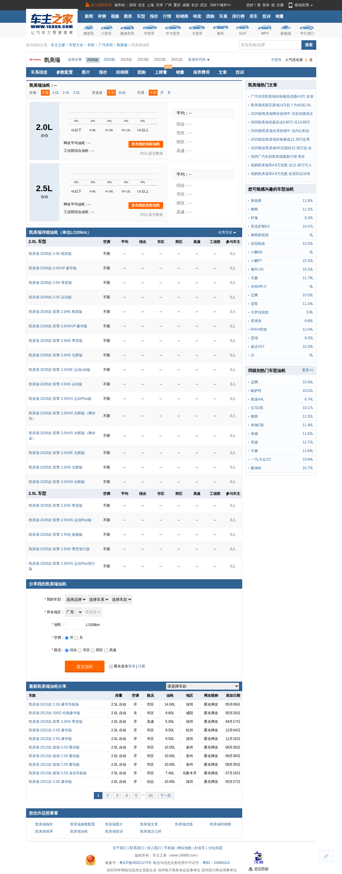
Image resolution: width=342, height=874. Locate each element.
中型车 (149, 33)
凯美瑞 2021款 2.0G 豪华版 (50, 730)
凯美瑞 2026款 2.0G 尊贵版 (50, 283)
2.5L (76, 93)
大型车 (197, 33)
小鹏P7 (256, 261)
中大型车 (173, 33)
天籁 (254, 278)
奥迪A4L (257, 399)
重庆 (177, 5)
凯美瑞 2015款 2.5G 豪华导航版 (54, 704)
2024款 (126, 59)
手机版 (169, 848)
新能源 (285, 33)
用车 (253, 16)
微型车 (89, 33)
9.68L (308, 321)
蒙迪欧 (256, 468)
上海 (150, 5)
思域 (254, 338)
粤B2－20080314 (216, 863)
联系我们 (137, 848)
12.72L (308, 442)
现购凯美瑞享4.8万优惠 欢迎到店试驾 (280, 174)
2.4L (66, 93)
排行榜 (238, 16)
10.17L (308, 408)
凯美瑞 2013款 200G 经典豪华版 (54, 713)
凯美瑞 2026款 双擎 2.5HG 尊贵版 (56, 505)
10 (150, 795)
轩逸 (254, 218)
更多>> (307, 370)
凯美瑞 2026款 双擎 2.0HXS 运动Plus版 (60, 399)
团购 (210, 16)
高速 (110, 650)
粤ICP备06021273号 (135, 863)
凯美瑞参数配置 (82, 824)
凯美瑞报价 (44, 824)
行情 (167, 16)
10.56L (308, 382)
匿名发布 (118, 666)
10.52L (308, 391)
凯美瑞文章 (149, 824)
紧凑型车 (127, 33)
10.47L (308, 226)
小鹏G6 (257, 252)
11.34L (308, 304)
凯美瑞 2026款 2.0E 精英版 (50, 254)
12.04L (308, 329)
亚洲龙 (256, 321)
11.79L (308, 278)
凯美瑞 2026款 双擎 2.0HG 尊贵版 (56, 341)
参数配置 (64, 72)
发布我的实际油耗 (145, 144)
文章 (223, 72)
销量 (279, 16)
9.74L (308, 399)
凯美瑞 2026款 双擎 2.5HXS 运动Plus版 (60, 520)
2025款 (109, 59)
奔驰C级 (257, 425)
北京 (141, 5)
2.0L (55, 93)
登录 (265, 5)
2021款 (177, 59)
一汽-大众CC (261, 459)
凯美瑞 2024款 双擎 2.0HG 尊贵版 (56, 722)
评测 (102, 16)
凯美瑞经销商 (220, 824)
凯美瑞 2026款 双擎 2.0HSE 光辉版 (57, 453)
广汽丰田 (106, 45)
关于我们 (120, 848)
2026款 (93, 60)
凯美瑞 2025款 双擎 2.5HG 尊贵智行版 (59, 549)
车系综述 (39, 72)
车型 (141, 16)
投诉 (266, 16)
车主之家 (58, 45)
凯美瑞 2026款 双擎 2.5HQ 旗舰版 (56, 534)
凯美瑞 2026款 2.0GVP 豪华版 (53, 268)
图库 (128, 16)
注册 (280, 5)
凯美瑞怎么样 (150, 831)
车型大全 (76, 45)
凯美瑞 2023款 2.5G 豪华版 (50, 739)
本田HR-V (258, 286)
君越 (254, 442)
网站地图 (184, 848)
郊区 (97, 650)
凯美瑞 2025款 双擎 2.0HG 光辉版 (56, 467)
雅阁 (254, 209)
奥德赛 (256, 201)
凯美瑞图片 (114, 824)
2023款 (143, 59)
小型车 (106, 33)
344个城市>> (220, 5)
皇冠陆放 (258, 244)
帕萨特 (256, 391)
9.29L (308, 218)
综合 (71, 650)
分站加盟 (215, 848)
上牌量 (163, 71)
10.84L (308, 459)
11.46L (308, 425)
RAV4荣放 (259, 329)
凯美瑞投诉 (114, 831)
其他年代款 (197, 59)
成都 (186, 5)
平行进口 (307, 33)
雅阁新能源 (260, 235)
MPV (265, 33)
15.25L (308, 261)
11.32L (308, 209)
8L (311, 355)
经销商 (182, 16)
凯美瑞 (122, 45)
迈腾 (254, 295)
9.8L (309, 312)
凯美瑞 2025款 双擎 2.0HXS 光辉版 (57, 482)
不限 (45, 93)
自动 (122, 93)
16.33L (308, 269)
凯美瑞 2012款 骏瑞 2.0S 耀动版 (54, 747)
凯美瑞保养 (44, 831)
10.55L (308, 295)
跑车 (220, 33)
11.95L (308, 201)
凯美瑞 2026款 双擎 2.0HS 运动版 (55, 384)
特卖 (197, 16)
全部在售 (75, 59)
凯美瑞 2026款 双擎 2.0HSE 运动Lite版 (60, 370)
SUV (242, 33)
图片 (86, 72)
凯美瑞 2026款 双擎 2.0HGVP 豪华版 (58, 326)
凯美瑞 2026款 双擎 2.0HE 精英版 (55, 312)
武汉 (203, 5)
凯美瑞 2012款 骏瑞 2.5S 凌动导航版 (58, 773)
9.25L (308, 338)
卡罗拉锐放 (260, 312)
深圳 (132, 5)
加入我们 (154, 848)
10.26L (308, 347)
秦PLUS (257, 269)
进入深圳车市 (101, 5)
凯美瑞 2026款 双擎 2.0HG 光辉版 (56, 355)
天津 (159, 5)
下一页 (165, 795)
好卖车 (200, 848)
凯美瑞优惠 (184, 824)
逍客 (254, 304)
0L (311, 235)
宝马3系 (257, 408)
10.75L (308, 468)
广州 (168, 5)
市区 (84, 650)
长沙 (194, 5)
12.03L (308, 244)
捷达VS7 (258, 347)
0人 (233, 254)
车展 (223, 16)
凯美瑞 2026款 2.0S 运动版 (50, 297)
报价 (154, 16)
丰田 (90, 45)
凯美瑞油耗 (79, 831)
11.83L (308, 434)
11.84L (308, 451)
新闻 (89, 16)
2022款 (160, 59)
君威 (254, 434)
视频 (115, 16)
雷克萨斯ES (260, 226)
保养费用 (201, 72)
